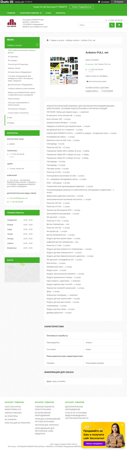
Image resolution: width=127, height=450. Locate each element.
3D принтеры (13, 57)
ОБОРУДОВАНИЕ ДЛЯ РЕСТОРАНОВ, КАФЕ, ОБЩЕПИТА (44, 431)
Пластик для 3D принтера (18, 64)
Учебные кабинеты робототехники (21, 88)
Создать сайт (19, 2)
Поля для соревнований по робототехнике (18, 104)
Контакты (60, 13)
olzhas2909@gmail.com (19, 198)
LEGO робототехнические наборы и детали (22, 51)
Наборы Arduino (72, 40)
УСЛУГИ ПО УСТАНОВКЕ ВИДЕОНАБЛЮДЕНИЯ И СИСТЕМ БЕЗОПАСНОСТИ (76, 415)
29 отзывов (105, 2)
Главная (11, 13)
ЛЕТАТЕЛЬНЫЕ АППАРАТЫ (47, 425)
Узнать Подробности (81, 7)
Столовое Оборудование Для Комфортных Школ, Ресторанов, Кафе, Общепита (20, 78)
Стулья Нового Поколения (18, 113)
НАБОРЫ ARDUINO (13, 413)
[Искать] (112, 25)
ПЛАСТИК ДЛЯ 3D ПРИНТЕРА (17, 423)
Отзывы (10, 123)
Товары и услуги (57, 40)
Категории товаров (29, 13)
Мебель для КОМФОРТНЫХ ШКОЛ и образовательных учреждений (21, 94)
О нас (48, 13)
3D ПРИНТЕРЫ (11, 416)
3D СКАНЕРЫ (10, 419)
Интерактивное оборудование (19, 72)
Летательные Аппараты (17, 109)
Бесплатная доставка (97, 81)
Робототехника (13, 99)
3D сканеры (12, 60)
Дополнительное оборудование (20, 85)
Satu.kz (74, 444)
